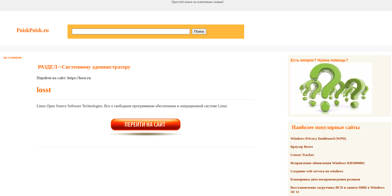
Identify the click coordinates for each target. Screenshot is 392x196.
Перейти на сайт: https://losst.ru (64, 78)
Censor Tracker (302, 155)
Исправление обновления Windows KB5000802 (327, 163)
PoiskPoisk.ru (33, 30)
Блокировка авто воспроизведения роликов (325, 179)
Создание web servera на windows (316, 171)
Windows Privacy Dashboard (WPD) (318, 138)
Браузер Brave (301, 147)
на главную (13, 57)
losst (44, 89)
